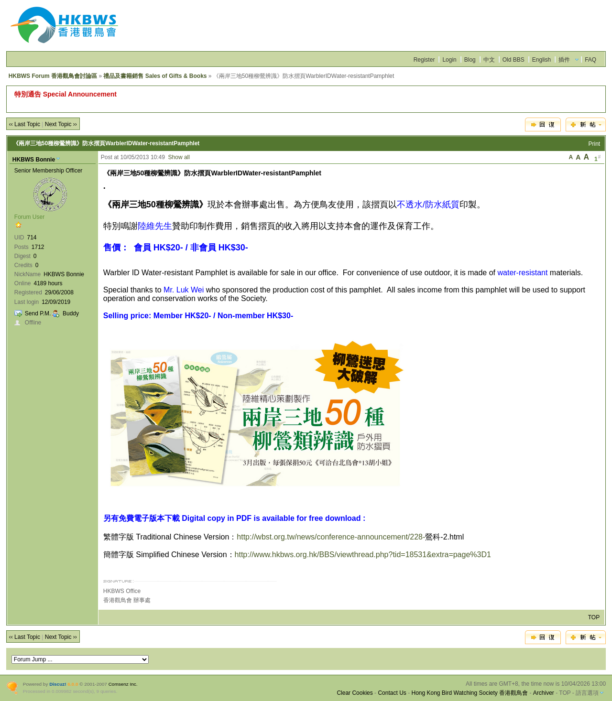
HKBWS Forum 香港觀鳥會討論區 (53, 76)
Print (595, 143)
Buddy (71, 313)
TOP (594, 617)
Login (449, 59)
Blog (470, 59)
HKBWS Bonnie (33, 159)
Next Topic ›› (61, 124)
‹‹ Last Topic (24, 124)
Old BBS (514, 59)
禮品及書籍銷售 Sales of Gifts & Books (155, 76)
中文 (489, 59)
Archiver (543, 693)
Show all (179, 157)
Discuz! (57, 684)
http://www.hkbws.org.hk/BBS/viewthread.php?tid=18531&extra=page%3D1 (363, 554)
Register (424, 59)
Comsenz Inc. (123, 684)
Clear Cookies (354, 693)
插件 (564, 59)
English (541, 59)
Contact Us (392, 693)
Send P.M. (38, 313)
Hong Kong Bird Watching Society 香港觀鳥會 (469, 693)
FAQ (590, 59)
